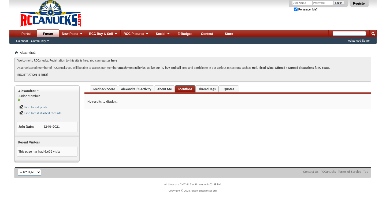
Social (163, 34)
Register (359, 3)
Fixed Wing (266, 68)
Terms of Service (349, 172)
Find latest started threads (40, 113)
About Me (164, 89)
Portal (26, 34)
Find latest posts (33, 107)
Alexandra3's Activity (136, 89)
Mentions (185, 89)
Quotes (229, 89)
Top (365, 172)
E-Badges (184, 34)
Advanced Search (359, 40)
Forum (48, 34)
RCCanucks (328, 172)
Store (229, 34)
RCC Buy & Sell (103, 34)
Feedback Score (104, 89)
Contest (207, 34)
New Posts (72, 34)
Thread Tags (207, 89)
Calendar (22, 40)
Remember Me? (305, 9)
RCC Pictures (136, 34)
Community (38, 40)
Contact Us (310, 172)
